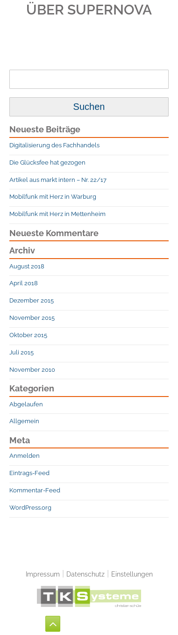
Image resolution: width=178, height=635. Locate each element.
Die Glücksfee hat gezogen (47, 162)
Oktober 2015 (28, 335)
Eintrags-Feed (29, 472)
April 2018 (23, 283)
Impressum (43, 574)
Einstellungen (132, 574)
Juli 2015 (21, 352)
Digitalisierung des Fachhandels (54, 145)
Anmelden (24, 455)
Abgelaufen (26, 404)
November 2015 (32, 317)
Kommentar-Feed (34, 490)
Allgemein (24, 421)
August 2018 (26, 266)
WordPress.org (30, 507)
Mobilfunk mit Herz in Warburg (52, 196)
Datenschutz (85, 574)
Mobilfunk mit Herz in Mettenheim (57, 213)
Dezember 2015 (31, 300)
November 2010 (32, 369)
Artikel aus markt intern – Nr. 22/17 (58, 179)
